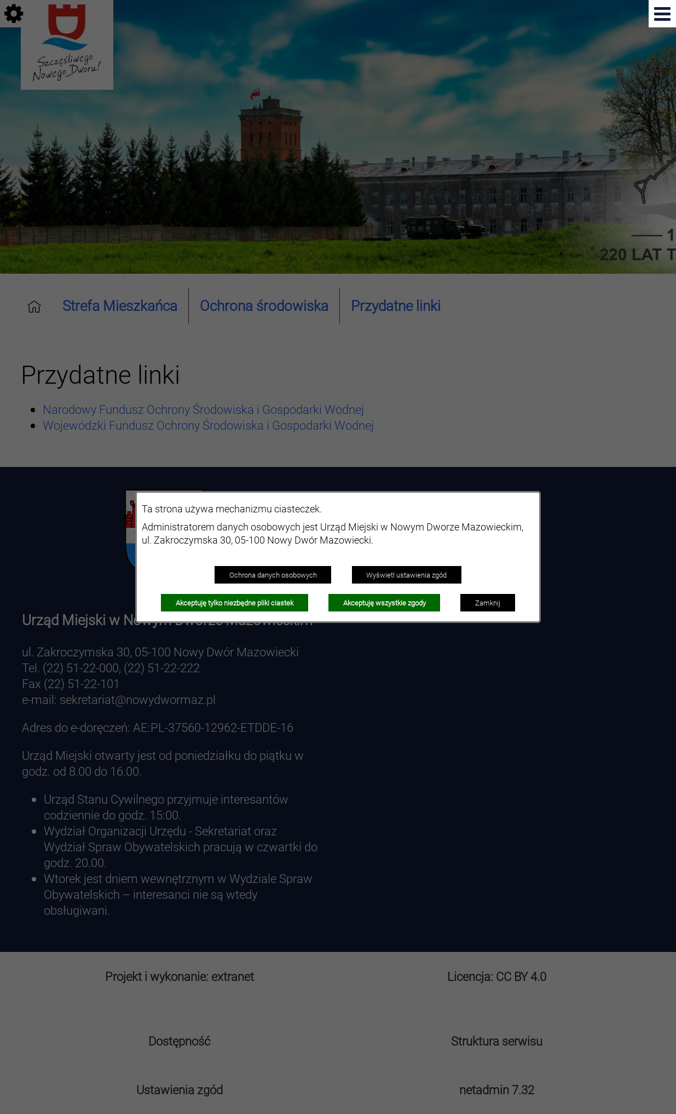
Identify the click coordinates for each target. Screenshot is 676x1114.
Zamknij (487, 603)
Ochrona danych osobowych (273, 575)
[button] (662, 13)
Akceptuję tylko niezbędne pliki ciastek (234, 603)
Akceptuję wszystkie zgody (384, 603)
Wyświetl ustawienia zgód (406, 575)
